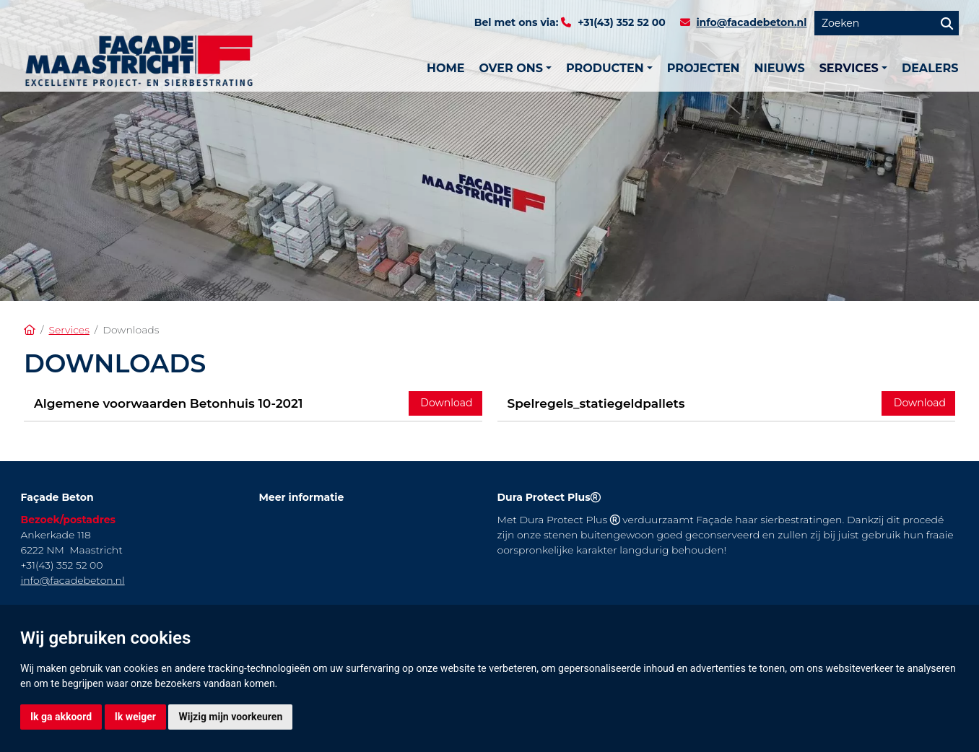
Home (445, 68)
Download (445, 402)
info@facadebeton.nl (751, 22)
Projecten (703, 68)
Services (68, 329)
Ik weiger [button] (135, 716)
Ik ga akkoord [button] (61, 716)
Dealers (930, 68)
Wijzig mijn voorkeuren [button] (230, 716)
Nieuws (779, 68)
